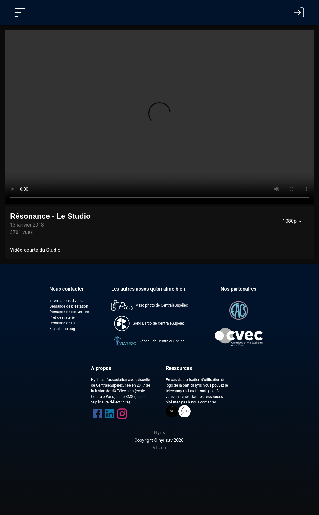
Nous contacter (66, 289)
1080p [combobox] (290, 221)
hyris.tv (166, 440)
